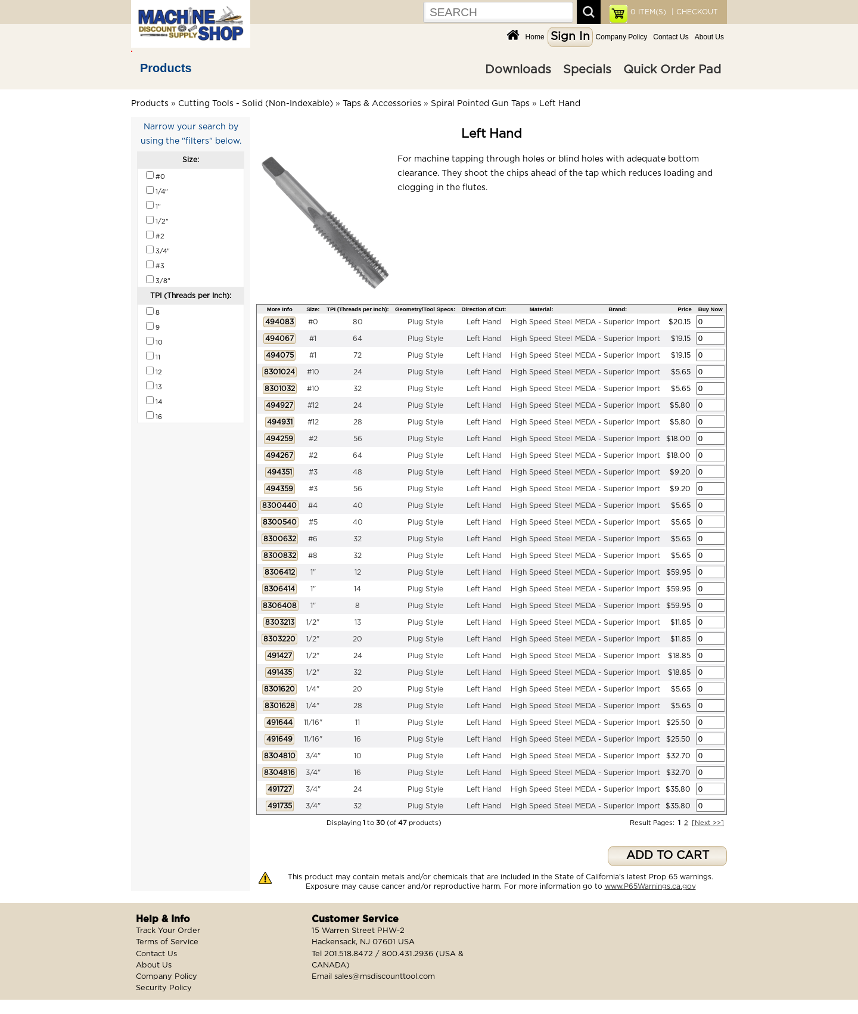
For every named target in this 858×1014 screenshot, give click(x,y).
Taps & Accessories (382, 104)
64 (357, 338)
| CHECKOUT (693, 11)
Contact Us (670, 37)
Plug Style (425, 321)
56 (357, 438)
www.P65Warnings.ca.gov (650, 886)
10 (358, 755)
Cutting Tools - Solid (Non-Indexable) (255, 104)
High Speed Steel (541, 321)
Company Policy (622, 37)
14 (357, 589)
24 (357, 372)
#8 (313, 555)
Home (535, 37)
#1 (312, 338)
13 (358, 622)
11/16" (313, 722)
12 (358, 572)
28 (357, 422)
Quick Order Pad (672, 70)
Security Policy (164, 988)
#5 (313, 522)
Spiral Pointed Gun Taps (480, 104)
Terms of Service (167, 942)
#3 (313, 472)
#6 (313, 538)
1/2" (312, 622)
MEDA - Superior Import (617, 321)
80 (358, 321)
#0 (313, 321)
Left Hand (559, 104)
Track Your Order (168, 931)
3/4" (313, 755)
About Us (709, 37)
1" (313, 572)
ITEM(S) (648, 11)
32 (357, 388)
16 (357, 739)
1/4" (312, 689)
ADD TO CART (667, 855)
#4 (313, 505)
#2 (313, 438)
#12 (313, 405)
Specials (587, 70)
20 (357, 639)
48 (357, 472)
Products (166, 68)
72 (357, 355)
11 (357, 722)
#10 (313, 372)
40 (358, 505)
